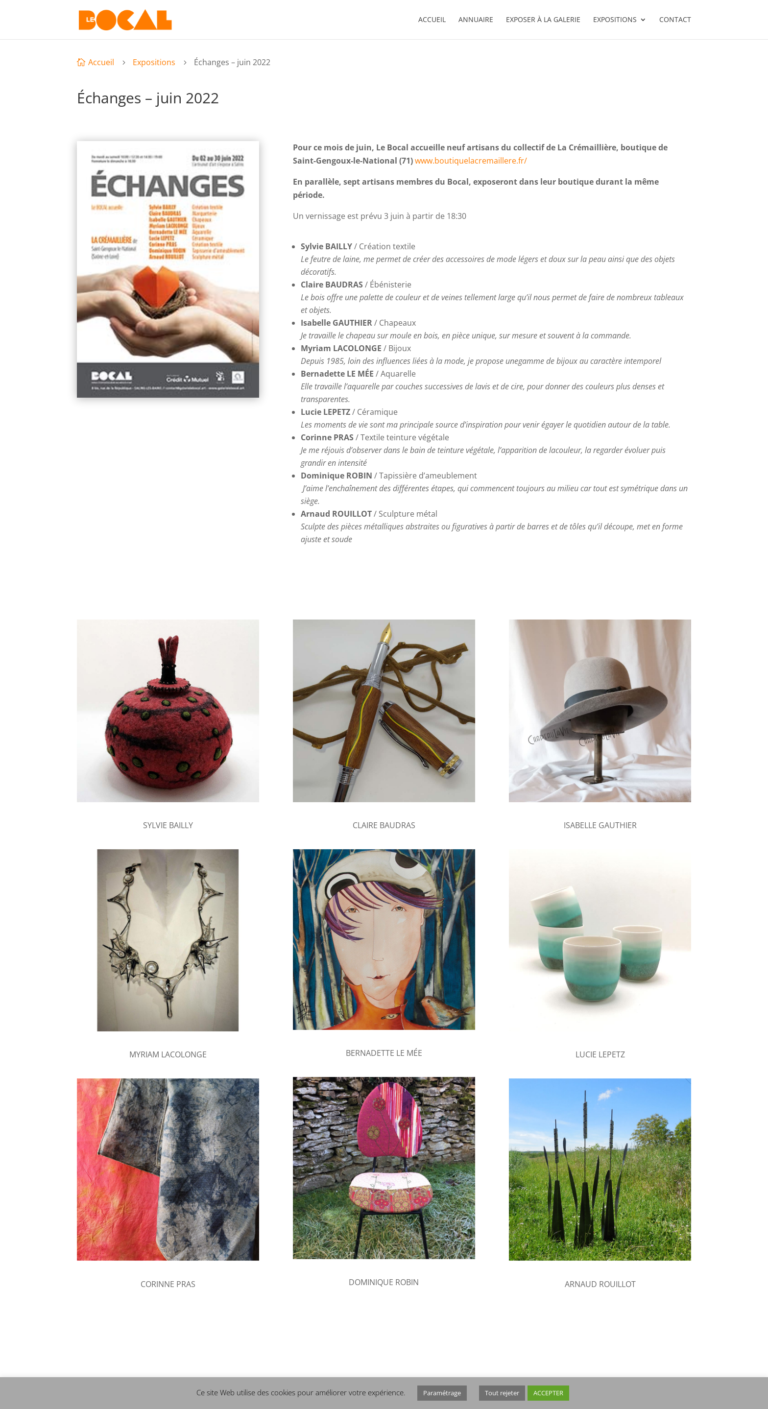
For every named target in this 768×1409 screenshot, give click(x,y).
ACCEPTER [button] (548, 1392)
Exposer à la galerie (543, 20)
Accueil (432, 20)
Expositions (615, 20)
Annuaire (475, 20)
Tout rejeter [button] (502, 1392)
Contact (675, 20)
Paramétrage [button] (442, 1392)
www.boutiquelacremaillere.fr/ (471, 160)
